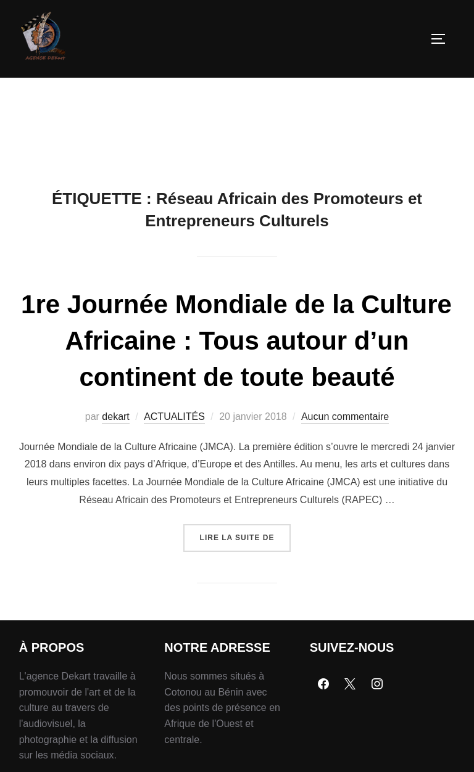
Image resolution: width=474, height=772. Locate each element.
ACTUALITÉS (174, 416)
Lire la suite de (245, 533)
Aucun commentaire (345, 416)
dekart (115, 416)
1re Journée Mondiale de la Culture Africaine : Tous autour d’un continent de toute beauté (236, 341)
